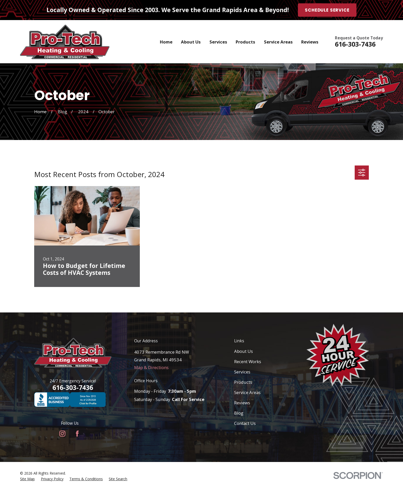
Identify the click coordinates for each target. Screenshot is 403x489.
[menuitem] (27, 478)
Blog (238, 413)
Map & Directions (151, 367)
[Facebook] (77, 433)
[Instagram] (62, 433)
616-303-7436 (355, 44)
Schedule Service (327, 10)
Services (242, 372)
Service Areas (247, 392)
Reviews (242, 403)
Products (243, 382)
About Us (243, 351)
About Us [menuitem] (191, 42)
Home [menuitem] (166, 42)
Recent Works (247, 361)
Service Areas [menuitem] (278, 42)
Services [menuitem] (218, 42)
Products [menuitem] (245, 42)
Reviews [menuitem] (309, 42)
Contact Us (245, 423)
